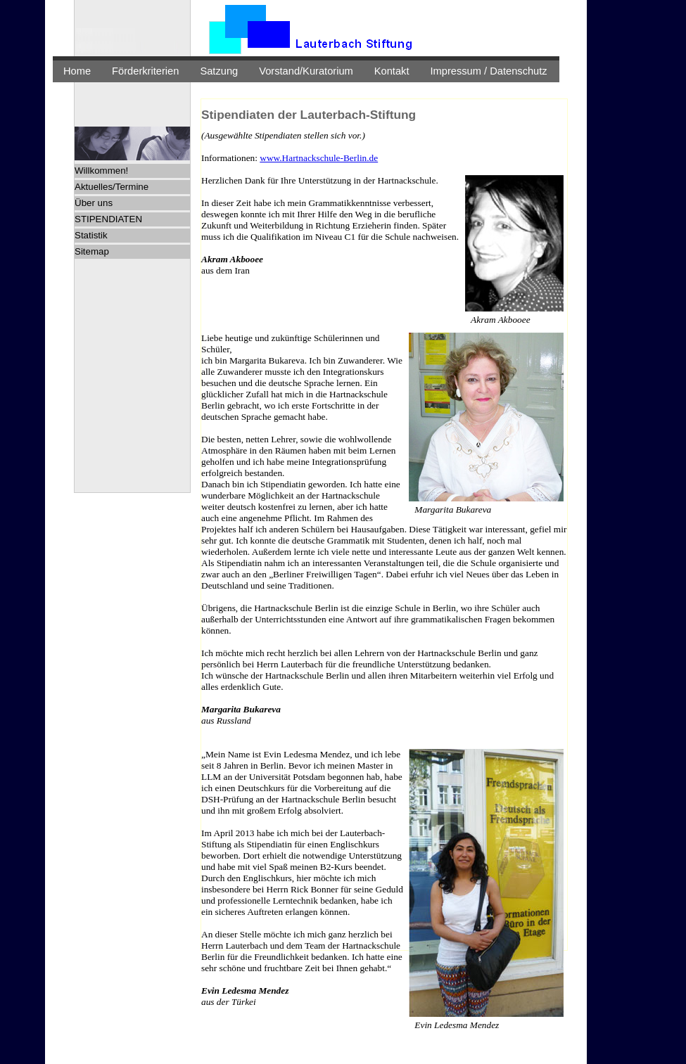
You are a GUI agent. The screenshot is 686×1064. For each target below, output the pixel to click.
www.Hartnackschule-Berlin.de (319, 158)
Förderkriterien (145, 71)
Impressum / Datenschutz (489, 71)
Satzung (219, 71)
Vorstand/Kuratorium (306, 71)
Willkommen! (101, 170)
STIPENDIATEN (108, 219)
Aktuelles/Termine (111, 186)
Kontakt (391, 71)
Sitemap (92, 251)
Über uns (94, 203)
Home (77, 71)
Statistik (91, 235)
